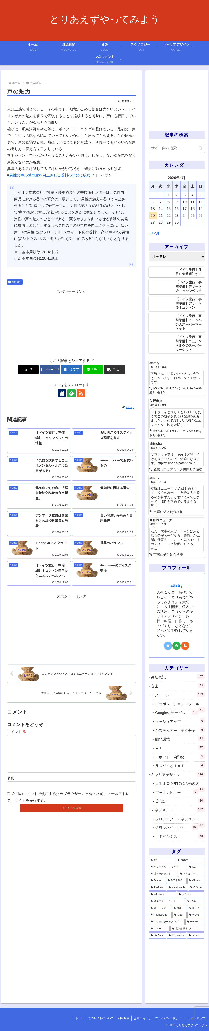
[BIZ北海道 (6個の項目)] (176, 881)
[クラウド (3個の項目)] (190, 894)
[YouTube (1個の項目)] (157, 935)
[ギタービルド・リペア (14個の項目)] (168, 867)
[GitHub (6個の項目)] (195, 881)
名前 (10, 785)
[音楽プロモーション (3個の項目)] (166, 901)
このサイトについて (101, 1018)
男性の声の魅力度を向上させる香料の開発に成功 (51, 175)
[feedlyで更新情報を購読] (71, 393)
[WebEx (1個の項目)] (194, 922)
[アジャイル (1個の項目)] (176, 935)
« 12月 (154, 233)
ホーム (79, 1018)
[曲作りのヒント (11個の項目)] (163, 874)
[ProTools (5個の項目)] (157, 888)
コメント (17, 732)
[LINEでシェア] (93, 369)
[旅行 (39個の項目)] (162, 860)
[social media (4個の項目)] (177, 888)
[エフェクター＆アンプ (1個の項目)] (167, 922)
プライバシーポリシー (169, 1018)
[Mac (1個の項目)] (179, 915)
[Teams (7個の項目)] (157, 881)
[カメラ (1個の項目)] (195, 915)
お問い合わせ (142, 1018)
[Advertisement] (71, 323)
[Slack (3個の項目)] (194, 901)
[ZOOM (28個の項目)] (190, 860)
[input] (177, 148)
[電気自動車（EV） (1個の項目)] (187, 929)
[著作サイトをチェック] (62, 393)
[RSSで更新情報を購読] (81, 393)
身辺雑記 (14, 281)
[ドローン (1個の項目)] (195, 935)
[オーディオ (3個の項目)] (160, 908)
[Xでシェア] (28, 369)
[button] (114, 369)
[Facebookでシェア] (50, 369)
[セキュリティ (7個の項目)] (191, 874)
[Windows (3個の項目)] (162, 894)
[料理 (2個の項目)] (179, 908)
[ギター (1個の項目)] (159, 929)
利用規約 (123, 1018)
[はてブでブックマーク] (71, 369)
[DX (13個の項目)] (196, 867)
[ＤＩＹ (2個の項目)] (195, 908)
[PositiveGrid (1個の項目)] (160, 915)
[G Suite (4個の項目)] (196, 888)
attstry (176, 585)
